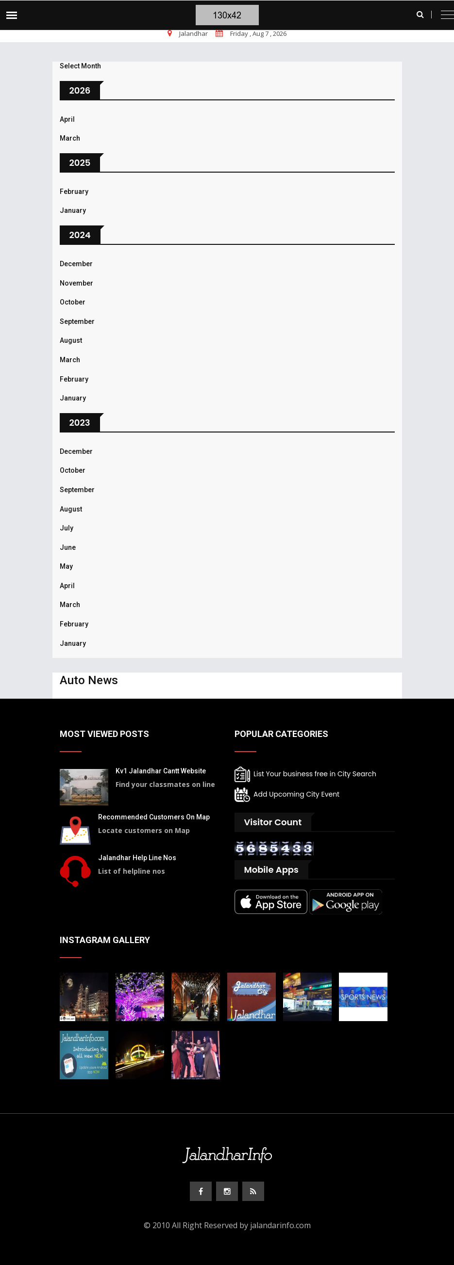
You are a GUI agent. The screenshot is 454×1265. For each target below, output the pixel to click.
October (72, 302)
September (77, 321)
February (74, 191)
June (68, 547)
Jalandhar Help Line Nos (137, 858)
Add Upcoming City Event (287, 794)
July (66, 528)
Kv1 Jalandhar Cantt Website (161, 771)
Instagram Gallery (105, 940)
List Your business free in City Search (305, 774)
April (67, 119)
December (76, 264)
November (76, 283)
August (71, 340)
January (73, 210)
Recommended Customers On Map (154, 817)
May (66, 566)
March (70, 138)
